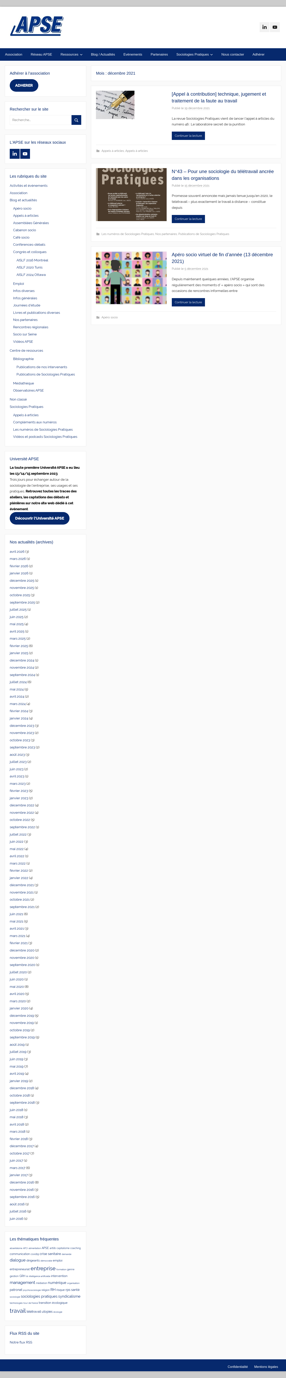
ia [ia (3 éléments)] (27, 1276)
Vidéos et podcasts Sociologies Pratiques (45, 437)
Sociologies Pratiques (194, 54)
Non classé (18, 399)
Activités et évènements (28, 186)
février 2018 (19, 1139)
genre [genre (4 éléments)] (70, 1269)
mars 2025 (18, 638)
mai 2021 (16, 921)
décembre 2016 (22, 1182)
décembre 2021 (22, 885)
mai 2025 (17, 624)
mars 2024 (18, 704)
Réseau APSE (41, 54)
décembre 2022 (22, 805)
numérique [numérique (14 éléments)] (57, 1283)
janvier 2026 (19, 573)
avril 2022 (17, 856)
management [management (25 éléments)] (22, 1282)
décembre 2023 (22, 726)
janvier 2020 (19, 1008)
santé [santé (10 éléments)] (75, 1290)
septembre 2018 (22, 1103)
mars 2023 (18, 784)
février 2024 (19, 711)
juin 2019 (16, 1059)
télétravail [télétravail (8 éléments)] (34, 1311)
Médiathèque (23, 383)
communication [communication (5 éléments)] (20, 1254)
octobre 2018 (20, 1095)
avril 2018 (17, 1124)
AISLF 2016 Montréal (32, 260)
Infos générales (25, 298)
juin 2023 (16, 769)
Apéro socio (109, 317)
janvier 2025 (19, 653)
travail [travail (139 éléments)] (18, 1310)
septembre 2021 (22, 907)
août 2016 (17, 1204)
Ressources (72, 54)
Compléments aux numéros (35, 422)
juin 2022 (16, 842)
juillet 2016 (18, 1211)
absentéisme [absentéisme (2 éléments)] (16, 1248)
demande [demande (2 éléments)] (66, 1254)
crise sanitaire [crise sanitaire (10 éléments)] (50, 1254)
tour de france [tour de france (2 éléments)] (30, 1303)
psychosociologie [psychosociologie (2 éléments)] (32, 1290)
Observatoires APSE (28, 390)
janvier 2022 (19, 878)
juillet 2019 (18, 1052)
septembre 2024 (22, 675)
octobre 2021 (20, 899)
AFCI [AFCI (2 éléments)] (25, 1248)
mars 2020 (18, 1001)
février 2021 (19, 943)
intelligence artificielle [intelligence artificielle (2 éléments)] (39, 1276)
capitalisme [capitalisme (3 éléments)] (63, 1248)
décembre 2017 (22, 1146)
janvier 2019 (19, 1081)
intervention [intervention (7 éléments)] (59, 1276)
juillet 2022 (18, 834)
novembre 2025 (22, 588)
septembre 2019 (22, 1037)
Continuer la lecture (188, 136)
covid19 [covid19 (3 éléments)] (35, 1254)
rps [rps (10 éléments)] (68, 1290)
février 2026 (19, 566)
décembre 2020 (22, 950)
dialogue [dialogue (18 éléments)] (18, 1260)
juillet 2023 (18, 762)
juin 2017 (16, 1160)
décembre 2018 (22, 1088)
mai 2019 (16, 1066)
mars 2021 (17, 936)
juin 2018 (16, 1110)
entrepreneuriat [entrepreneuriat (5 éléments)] (20, 1269)
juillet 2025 (18, 609)
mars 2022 (18, 863)
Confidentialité (238, 1366)
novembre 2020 (22, 958)
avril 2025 (17, 631)
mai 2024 (17, 689)
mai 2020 (17, 987)
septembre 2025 (22, 602)
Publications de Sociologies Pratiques (203, 234)
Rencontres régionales (30, 327)
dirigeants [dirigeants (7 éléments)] (33, 1260)
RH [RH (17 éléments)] (53, 1289)
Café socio (21, 237)
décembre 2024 (22, 660)
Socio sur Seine (25, 334)
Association (13, 54)
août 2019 (17, 1045)
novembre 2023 (22, 733)
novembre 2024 (22, 667)
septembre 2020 (22, 965)
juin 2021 (16, 914)
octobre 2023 (20, 740)
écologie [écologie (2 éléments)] (57, 1312)
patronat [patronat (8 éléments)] (16, 1290)
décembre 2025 (22, 581)
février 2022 (19, 870)
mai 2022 (17, 849)
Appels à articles (112, 151)
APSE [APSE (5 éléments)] (45, 1248)
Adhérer (259, 54)
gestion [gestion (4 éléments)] (14, 1276)
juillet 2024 (18, 682)
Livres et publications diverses (36, 313)
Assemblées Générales (31, 223)
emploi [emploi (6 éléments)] (57, 1260)
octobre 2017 (20, 1153)
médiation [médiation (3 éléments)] (41, 1283)
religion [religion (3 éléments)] (46, 1290)
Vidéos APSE (23, 342)
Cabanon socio (24, 230)
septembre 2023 (22, 747)
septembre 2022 (22, 827)
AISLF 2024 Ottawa (31, 275)
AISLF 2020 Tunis (29, 267)
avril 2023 (17, 776)
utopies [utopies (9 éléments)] (47, 1311)
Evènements (132, 54)
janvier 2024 (19, 718)
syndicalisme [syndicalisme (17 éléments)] (69, 1296)
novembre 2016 (22, 1190)
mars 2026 (18, 559)
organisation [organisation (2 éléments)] (73, 1283)
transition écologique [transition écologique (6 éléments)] (53, 1302)
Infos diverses (24, 291)
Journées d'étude (26, 305)
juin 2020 (17, 979)
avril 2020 (17, 994)
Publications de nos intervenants (41, 367)
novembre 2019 (22, 1023)
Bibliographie (23, 359)
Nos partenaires (166, 234)
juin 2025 (16, 617)
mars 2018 (17, 1131)
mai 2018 (16, 1117)
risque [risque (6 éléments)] (60, 1289)
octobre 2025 (20, 595)
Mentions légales (266, 1366)
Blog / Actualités (103, 54)
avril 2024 (17, 696)
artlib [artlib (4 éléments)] (53, 1248)
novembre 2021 (22, 892)
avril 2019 (17, 1074)
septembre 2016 (22, 1197)
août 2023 (17, 755)
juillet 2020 (18, 972)
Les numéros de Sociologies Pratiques (127, 234)
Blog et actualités (23, 200)
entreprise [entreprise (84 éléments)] (43, 1268)
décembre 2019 (22, 1016)
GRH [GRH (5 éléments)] (22, 1276)
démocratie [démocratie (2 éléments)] (46, 1261)
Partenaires (159, 54)
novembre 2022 (22, 813)
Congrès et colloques (29, 252)
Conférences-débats (29, 245)
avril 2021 (17, 928)
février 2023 (19, 791)
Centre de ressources (26, 350)
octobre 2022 (20, 820)
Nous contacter (232, 54)
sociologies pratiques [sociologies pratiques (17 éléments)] (39, 1296)
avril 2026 (17, 552)
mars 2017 (17, 1168)
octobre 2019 (20, 1030)
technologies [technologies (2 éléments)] (16, 1303)
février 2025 (19, 646)
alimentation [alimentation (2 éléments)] (35, 1248)
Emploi (18, 284)
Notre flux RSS (21, 1342)
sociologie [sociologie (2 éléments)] (15, 1297)
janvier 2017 (19, 1175)
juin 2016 (16, 1219)
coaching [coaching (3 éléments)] (75, 1248)
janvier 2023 (19, 798)
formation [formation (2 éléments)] (61, 1269)
